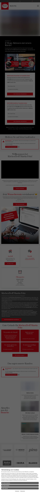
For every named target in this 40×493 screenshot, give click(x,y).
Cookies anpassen (5, 488)
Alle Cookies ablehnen (5, 485)
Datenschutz (22, 491)
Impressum (17, 491)
